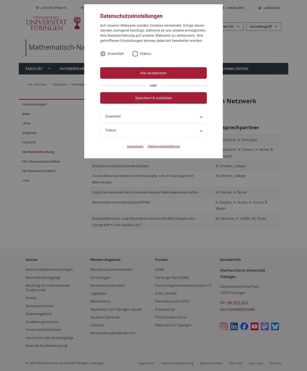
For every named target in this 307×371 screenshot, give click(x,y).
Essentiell (116, 53)
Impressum (135, 146)
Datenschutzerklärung (164, 146)
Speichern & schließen (153, 98)
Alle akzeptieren (153, 73)
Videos (145, 53)
